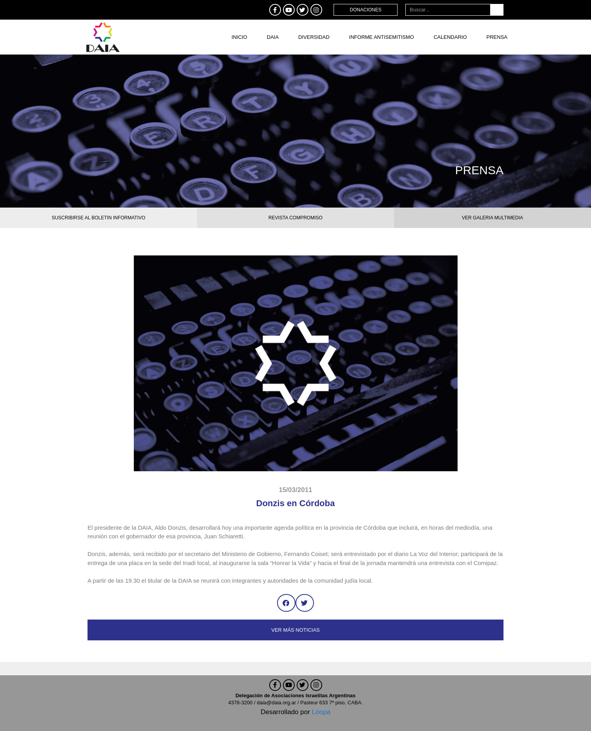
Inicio (239, 37)
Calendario (450, 37)
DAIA (273, 37)
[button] (286, 603)
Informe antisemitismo (381, 37)
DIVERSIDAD (313, 37)
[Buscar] (496, 9)
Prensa (497, 37)
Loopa (321, 712)
